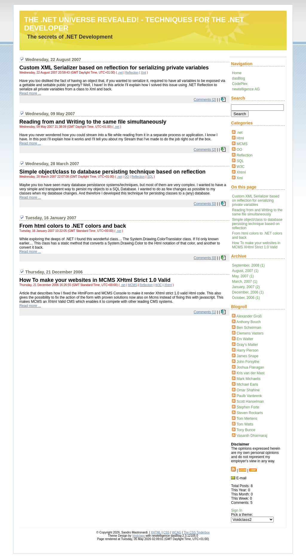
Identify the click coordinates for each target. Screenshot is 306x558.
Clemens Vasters (250, 333)
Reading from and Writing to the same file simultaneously (257, 212)
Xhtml (241, 172)
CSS (166, 532)
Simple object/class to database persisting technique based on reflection (257, 224)
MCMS (242, 144)
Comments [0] (205, 204)
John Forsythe (248, 362)
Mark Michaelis (249, 379)
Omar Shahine (248, 390)
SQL (240, 161)
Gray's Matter (247, 345)
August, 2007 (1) (245, 271)
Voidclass (138, 535)
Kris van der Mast (250, 373)
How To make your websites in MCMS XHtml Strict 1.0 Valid (256, 245)
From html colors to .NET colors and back (72, 226)
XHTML (156, 532)
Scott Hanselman (250, 401)
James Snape (247, 356)
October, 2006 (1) (246, 298)
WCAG (176, 532)
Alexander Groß (249, 316)
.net (240, 132)
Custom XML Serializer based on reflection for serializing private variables (255, 200)
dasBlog (238, 78)
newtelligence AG (246, 89)
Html (240, 138)
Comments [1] (205, 312)
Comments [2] (205, 100)
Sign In (236, 510)
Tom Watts (244, 424)
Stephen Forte (248, 407)
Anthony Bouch (248, 322)
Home (236, 73)
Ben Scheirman (249, 328)
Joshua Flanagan (250, 367)
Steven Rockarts (250, 413)
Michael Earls (247, 384)
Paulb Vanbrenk (249, 396)
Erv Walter (245, 339)
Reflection (245, 155)
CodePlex (239, 84)
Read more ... (30, 93)
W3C (241, 167)
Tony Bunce (245, 430)
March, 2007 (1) (244, 281)
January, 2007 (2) (246, 287)
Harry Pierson (247, 350)
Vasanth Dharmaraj (252, 436)
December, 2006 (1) (248, 292)
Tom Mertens (246, 418)
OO (239, 150)
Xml (240, 178)
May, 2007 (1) (243, 276)
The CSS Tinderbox (196, 532)
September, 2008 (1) (248, 265)
